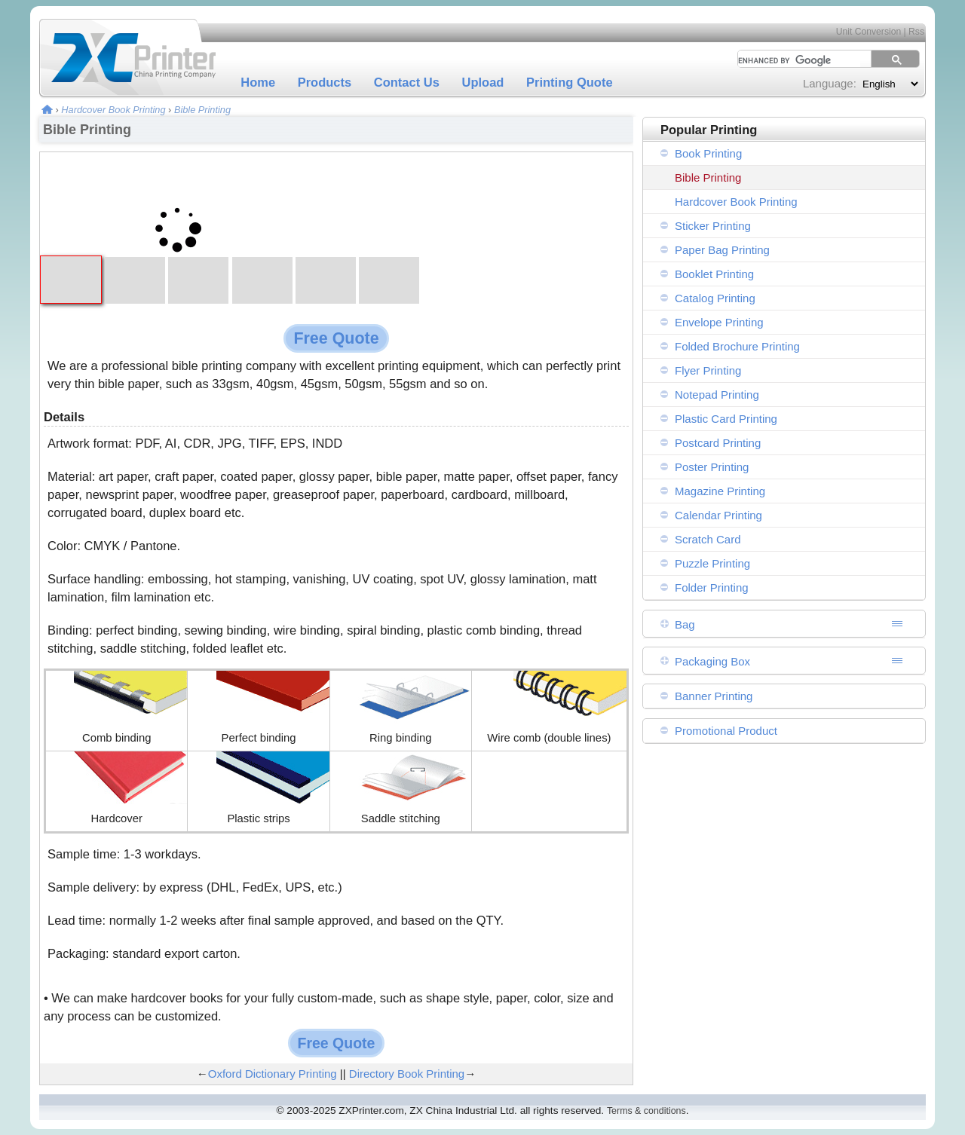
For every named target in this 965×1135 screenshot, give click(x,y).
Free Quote (335, 338)
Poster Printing (712, 466)
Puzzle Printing (712, 563)
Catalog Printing (715, 298)
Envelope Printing (719, 322)
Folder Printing (712, 587)
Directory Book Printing (406, 1073)
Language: (829, 83)
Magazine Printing (720, 491)
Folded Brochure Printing (737, 346)
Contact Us (407, 82)
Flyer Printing (708, 370)
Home (257, 82)
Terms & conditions (646, 1111)
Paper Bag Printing (722, 249)
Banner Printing (713, 696)
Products (325, 82)
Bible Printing (202, 109)
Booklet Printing (714, 274)
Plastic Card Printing (726, 418)
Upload (483, 82)
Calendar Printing (718, 515)
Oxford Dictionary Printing (272, 1073)
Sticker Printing (713, 225)
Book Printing (708, 153)
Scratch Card (708, 539)
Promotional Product (726, 730)
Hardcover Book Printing (113, 109)
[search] (794, 60)
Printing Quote (569, 82)
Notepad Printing (717, 394)
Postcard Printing (718, 442)
